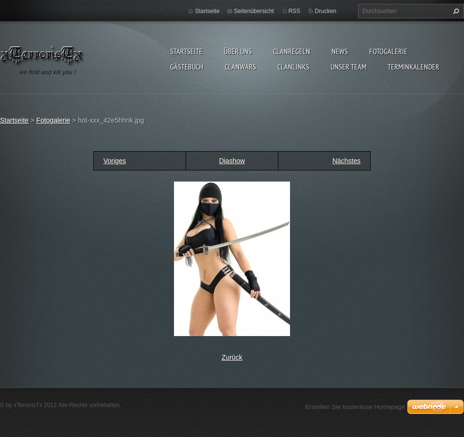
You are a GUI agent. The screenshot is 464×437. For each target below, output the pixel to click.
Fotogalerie (388, 51)
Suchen (455, 11)
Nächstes (347, 161)
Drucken (325, 11)
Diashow (232, 161)
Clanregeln (291, 51)
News (340, 51)
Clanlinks (293, 66)
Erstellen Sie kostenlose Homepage (355, 406)
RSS (295, 11)
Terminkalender (413, 66)
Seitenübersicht (254, 11)
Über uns (238, 51)
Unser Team (348, 66)
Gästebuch (186, 66)
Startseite (186, 51)
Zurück (232, 357)
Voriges (114, 161)
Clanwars (240, 66)
